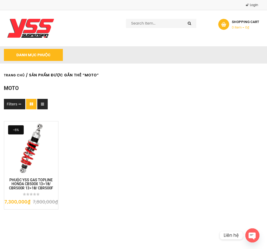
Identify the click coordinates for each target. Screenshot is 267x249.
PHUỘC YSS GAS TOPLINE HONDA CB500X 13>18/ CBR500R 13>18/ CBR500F (31, 184)
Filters (12, 104)
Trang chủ (14, 75)
